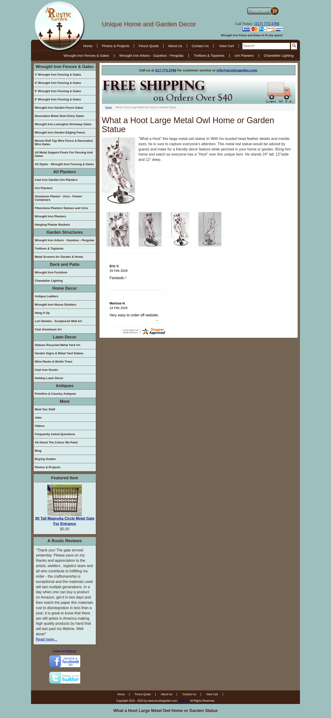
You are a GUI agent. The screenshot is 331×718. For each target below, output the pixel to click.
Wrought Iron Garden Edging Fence (60, 132)
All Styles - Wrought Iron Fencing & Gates (64, 164)
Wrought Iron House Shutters (55, 304)
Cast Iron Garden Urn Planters (56, 180)
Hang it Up (42, 313)
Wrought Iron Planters (50, 216)
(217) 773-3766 (266, 24)
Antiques (65, 385)
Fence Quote (149, 46)
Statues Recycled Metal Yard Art (57, 345)
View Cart (226, 46)
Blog (38, 450)
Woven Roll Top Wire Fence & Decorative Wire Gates (64, 142)
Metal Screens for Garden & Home (59, 256)
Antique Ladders (46, 296)
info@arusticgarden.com (237, 70)
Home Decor (64, 288)
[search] (266, 46)
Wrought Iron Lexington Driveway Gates (63, 124)
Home (87, 46)
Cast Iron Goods (46, 370)
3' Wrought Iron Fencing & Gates (58, 74)
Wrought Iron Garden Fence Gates (59, 107)
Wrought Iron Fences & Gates (86, 55)
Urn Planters (244, 55)
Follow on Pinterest (64, 651)
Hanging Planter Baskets (52, 224)
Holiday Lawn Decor (49, 378)
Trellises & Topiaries (209, 55)
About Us (175, 46)
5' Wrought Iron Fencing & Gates (58, 91)
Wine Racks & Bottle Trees (53, 361)
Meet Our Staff (45, 409)
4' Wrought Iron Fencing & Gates (58, 83)
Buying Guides (45, 459)
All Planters (64, 172)
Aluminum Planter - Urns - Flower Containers (58, 198)
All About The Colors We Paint (56, 442)
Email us (184, 700)
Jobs (38, 417)
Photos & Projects (115, 46)
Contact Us (200, 46)
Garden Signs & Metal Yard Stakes (59, 353)
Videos (39, 426)
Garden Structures (64, 232)
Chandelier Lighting (279, 55)
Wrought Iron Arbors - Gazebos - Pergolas (151, 55)
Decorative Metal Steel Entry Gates (59, 116)
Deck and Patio (65, 264)
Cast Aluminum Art (48, 329)
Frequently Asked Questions (55, 434)
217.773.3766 (166, 70)
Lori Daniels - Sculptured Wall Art (58, 321)
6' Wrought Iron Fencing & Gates (58, 99)
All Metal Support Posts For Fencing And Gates (64, 154)
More (65, 401)
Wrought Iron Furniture (51, 272)
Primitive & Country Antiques (55, 393)
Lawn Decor (64, 337)
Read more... (46, 639)
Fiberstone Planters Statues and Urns (61, 208)
